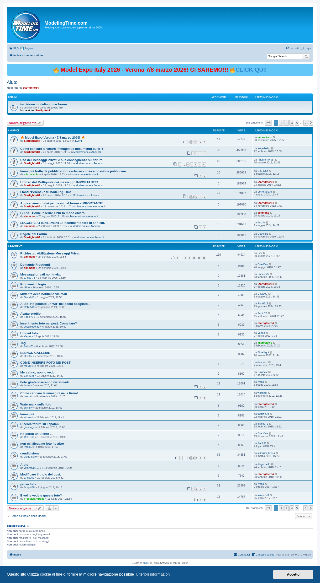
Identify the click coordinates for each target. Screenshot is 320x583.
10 (204, 164)
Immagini (27, 414)
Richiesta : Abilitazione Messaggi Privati (50, 253)
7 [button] (305, 123)
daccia (261, 222)
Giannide (262, 233)
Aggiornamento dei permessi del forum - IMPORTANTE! (61, 203)
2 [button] (281, 123)
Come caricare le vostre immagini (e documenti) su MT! (61, 149)
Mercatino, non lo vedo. (37, 372)
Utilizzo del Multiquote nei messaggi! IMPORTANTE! (59, 182)
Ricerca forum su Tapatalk (39, 424)
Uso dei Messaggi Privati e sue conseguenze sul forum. (61, 160)
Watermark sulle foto (35, 404)
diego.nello (30, 456)
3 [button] (286, 123)
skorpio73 (263, 495)
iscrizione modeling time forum (43, 104)
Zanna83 (29, 375)
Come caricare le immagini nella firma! (49, 393)
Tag (23, 343)
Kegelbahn (263, 148)
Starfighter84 (31, 87)
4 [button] (292, 123)
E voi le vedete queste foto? (41, 495)
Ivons (27, 385)
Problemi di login (33, 284)
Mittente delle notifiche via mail (43, 294)
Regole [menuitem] (29, 48)
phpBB (146, 563)
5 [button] (297, 123)
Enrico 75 (29, 277)
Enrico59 (29, 477)
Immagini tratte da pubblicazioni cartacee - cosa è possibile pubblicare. (73, 171)
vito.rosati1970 (32, 467)
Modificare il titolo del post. (40, 474)
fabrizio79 (263, 413)
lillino (27, 287)
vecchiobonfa (31, 326)
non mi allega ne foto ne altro (42, 443)
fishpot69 (29, 487)
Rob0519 (29, 307)
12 (204, 257)
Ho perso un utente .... (36, 434)
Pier (259, 253)
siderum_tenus (266, 453)
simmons (29, 216)
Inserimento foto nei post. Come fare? (48, 323)
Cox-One (262, 170)
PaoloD (28, 446)
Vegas (27, 336)
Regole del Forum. (34, 234)
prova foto (28, 484)
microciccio (264, 137)
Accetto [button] (293, 574)
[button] (268, 123)
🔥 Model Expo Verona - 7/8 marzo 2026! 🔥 (52, 137)
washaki (28, 396)
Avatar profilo (30, 313)
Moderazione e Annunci (87, 152)
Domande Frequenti (35, 264)
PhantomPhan (265, 159)
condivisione (30, 453)
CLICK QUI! (251, 69)
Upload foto (29, 333)
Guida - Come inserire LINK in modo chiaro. (52, 213)
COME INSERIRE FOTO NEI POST (45, 362)
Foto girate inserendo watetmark (44, 382)
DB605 (28, 356)
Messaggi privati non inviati (41, 274)
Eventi (79, 140)
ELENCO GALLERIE (35, 353)
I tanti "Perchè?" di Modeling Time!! (46, 192)
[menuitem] (14, 48)
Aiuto (12, 82)
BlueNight (263, 352)
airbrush (28, 417)
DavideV (29, 297)
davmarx (262, 362)
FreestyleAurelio (34, 498)
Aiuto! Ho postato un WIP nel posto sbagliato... (55, 304)
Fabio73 (28, 316)
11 (199, 257)
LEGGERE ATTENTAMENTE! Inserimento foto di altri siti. (62, 223)
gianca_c (29, 427)
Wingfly (28, 407)
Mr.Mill (27, 365)
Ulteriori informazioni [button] (153, 574)
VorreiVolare (264, 191)
